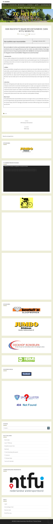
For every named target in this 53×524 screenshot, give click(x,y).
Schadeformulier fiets (9, 446)
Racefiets (31, 4)
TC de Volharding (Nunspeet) (11, 452)
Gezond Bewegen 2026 (45, 4)
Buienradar (7, 440)
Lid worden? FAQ (13, 4)
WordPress (29, 521)
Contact (21, 7)
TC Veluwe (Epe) (8, 458)
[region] (26, 151)
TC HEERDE (6, 2)
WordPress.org (7, 513)
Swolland (6, 449)
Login (34, 7)
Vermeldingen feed (8, 507)
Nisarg (39, 521)
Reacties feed (7, 510)
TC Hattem (7, 455)
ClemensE (32, 34)
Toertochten (22, 4)
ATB (38, 4)
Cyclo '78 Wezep (8, 443)
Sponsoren (27, 7)
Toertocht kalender (9, 461)
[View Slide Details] (26, 150)
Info (5, 4)
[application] (26, 179)
